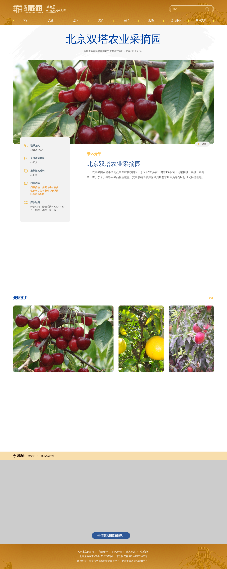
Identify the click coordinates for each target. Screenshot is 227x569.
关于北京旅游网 (85, 551)
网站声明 (117, 551)
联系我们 (145, 551)
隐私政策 (131, 551)
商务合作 (103, 551)
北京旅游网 (39, 9)
